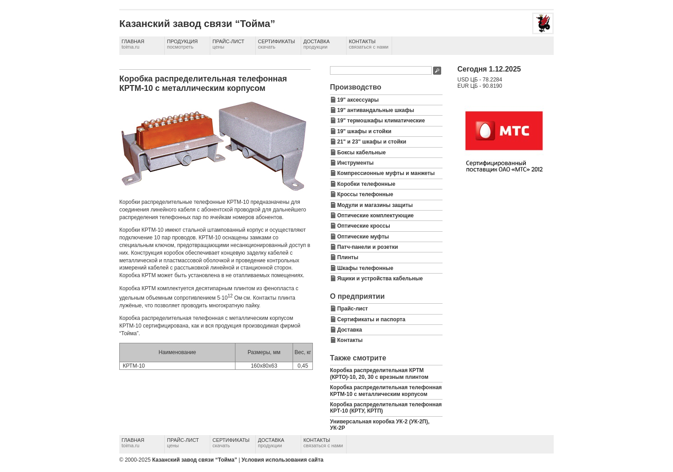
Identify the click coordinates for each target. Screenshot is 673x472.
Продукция (182, 44)
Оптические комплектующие (375, 215)
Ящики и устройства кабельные (380, 278)
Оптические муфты (363, 237)
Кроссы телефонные (365, 194)
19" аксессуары (358, 100)
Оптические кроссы (363, 226)
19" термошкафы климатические (381, 120)
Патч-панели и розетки (367, 247)
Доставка (316, 44)
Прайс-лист (228, 44)
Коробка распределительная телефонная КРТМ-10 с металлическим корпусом (386, 390)
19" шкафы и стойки (364, 131)
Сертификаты (276, 44)
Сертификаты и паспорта (371, 319)
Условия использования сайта (283, 460)
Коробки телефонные (366, 184)
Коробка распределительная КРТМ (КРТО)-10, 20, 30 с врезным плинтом (379, 373)
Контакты (368, 44)
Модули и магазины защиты (375, 205)
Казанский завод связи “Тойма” (194, 460)
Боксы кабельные (361, 152)
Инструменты (355, 163)
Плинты (347, 257)
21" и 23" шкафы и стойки (371, 142)
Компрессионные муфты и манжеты (386, 173)
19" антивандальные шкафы (375, 110)
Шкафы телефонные (365, 268)
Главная (133, 44)
